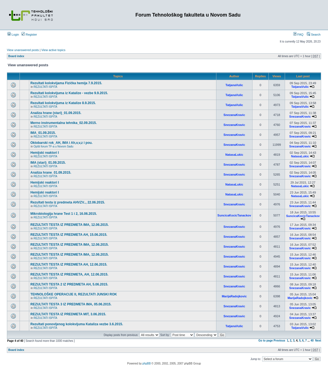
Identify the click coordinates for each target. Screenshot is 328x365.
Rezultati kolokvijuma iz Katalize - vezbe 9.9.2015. (69, 93)
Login (13, 34)
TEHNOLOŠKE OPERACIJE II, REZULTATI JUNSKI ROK (73, 294)
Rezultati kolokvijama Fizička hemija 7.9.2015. (66, 83)
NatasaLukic (234, 154)
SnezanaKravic (234, 115)
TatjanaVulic (234, 85)
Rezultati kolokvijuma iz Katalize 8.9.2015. (63, 103)
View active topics (53, 50)
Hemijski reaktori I (44, 153)
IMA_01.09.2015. (43, 133)
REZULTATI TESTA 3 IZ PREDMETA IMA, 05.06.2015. (70, 304)
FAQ (298, 34)
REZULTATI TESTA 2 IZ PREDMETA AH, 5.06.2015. (69, 284)
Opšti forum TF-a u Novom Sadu (53, 146)
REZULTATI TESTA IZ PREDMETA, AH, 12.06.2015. (69, 274)
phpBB (147, 363)
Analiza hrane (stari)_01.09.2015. (55, 113)
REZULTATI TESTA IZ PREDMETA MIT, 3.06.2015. (68, 314)
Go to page (266, 340)
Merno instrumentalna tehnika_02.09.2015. (63, 123)
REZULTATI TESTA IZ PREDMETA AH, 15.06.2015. (68, 235)
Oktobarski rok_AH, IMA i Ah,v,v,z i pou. (61, 143)
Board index (16, 56)
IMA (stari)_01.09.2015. (48, 163)
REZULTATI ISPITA (45, 86)
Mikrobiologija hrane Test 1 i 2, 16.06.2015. (63, 214)
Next (318, 340)
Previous (279, 340)
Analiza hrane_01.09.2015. (50, 172)
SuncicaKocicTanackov (234, 215)
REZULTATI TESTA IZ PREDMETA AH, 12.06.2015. (68, 264)
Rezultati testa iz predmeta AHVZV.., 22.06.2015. (67, 202)
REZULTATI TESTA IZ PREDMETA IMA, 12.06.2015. (69, 225)
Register (29, 34)
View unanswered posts (23, 50)
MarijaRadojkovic (234, 296)
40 (312, 340)
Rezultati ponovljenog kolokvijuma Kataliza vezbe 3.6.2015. (76, 324)
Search (314, 34)
